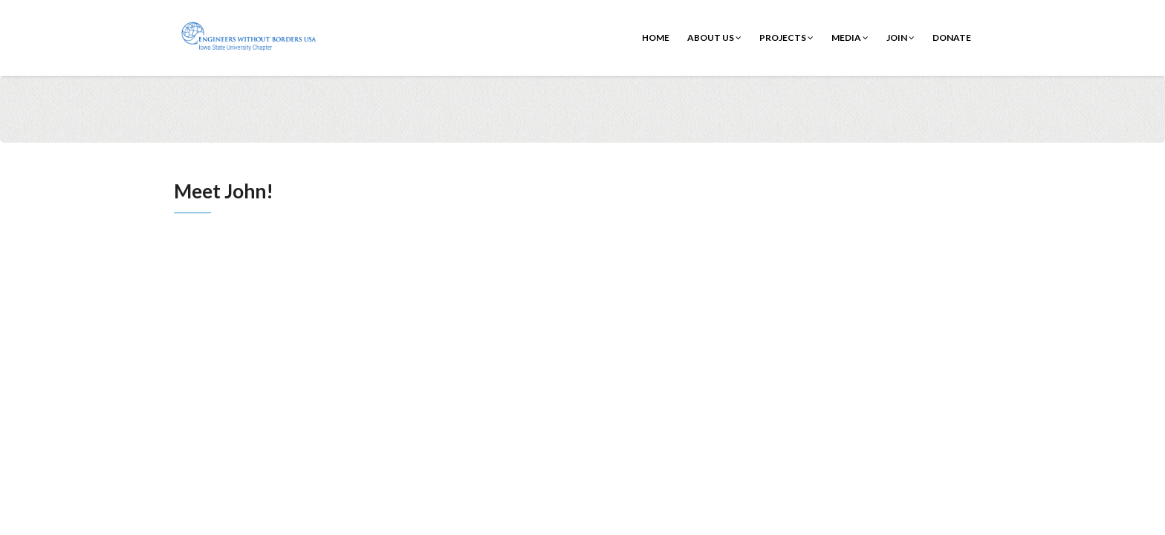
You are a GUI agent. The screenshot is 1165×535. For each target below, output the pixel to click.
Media (850, 37)
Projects (786, 37)
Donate (951, 37)
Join (900, 37)
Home (655, 37)
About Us (714, 37)
